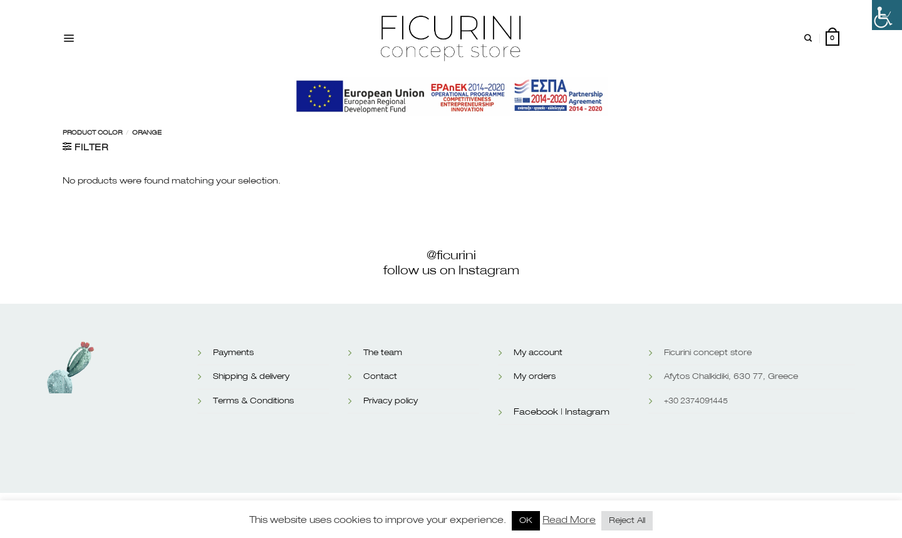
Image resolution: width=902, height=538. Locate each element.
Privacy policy (390, 401)
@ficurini (451, 255)
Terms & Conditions (253, 401)
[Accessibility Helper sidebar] (887, 15)
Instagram (587, 412)
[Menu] (69, 38)
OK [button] (525, 521)
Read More (569, 520)
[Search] (808, 38)
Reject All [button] (627, 521)
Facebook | (538, 412)
